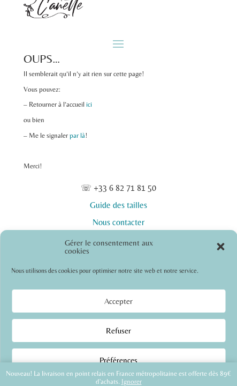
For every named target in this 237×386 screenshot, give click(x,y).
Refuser (118, 330)
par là (77, 135)
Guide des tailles (118, 205)
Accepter (118, 301)
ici (89, 104)
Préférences (118, 360)
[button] (220, 246)
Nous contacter (118, 222)
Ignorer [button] (131, 381)
